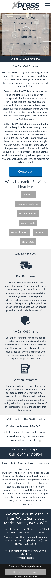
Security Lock (39, 532)
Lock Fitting (42, 529)
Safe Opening (24, 532)
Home (6, 529)
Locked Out (11, 532)
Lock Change (28, 529)
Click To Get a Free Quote (25, 572)
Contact (16, 529)
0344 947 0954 (31, 59)
